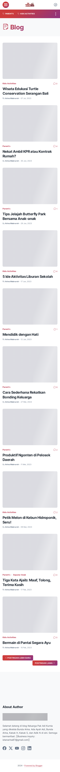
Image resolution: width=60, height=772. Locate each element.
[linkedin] (29, 748)
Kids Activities (9, 83)
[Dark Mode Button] (55, 5)
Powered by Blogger (33, 765)
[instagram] (23, 748)
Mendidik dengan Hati (20, 334)
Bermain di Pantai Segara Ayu (27, 643)
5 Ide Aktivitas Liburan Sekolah (28, 276)
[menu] (6, 5)
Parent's (6, 146)
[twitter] (11, 748)
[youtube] (17, 748)
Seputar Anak (19, 575)
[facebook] (4, 748)
